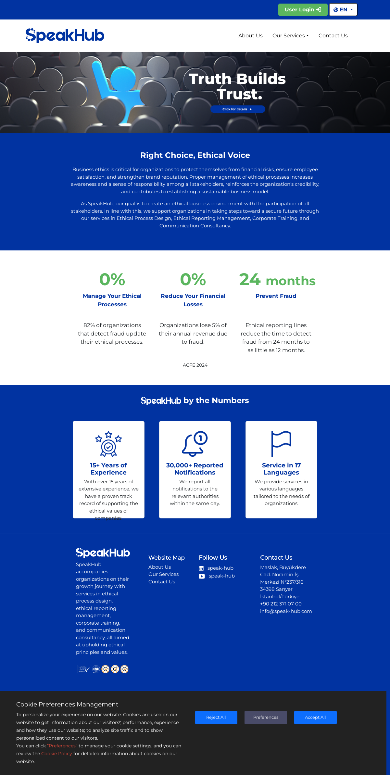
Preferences (265, 717)
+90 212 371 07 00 (281, 604)
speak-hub (216, 568)
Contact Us (333, 35)
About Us (250, 35)
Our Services (288, 35)
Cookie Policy (56, 753)
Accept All (315, 717)
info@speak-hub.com (286, 611)
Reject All (216, 717)
